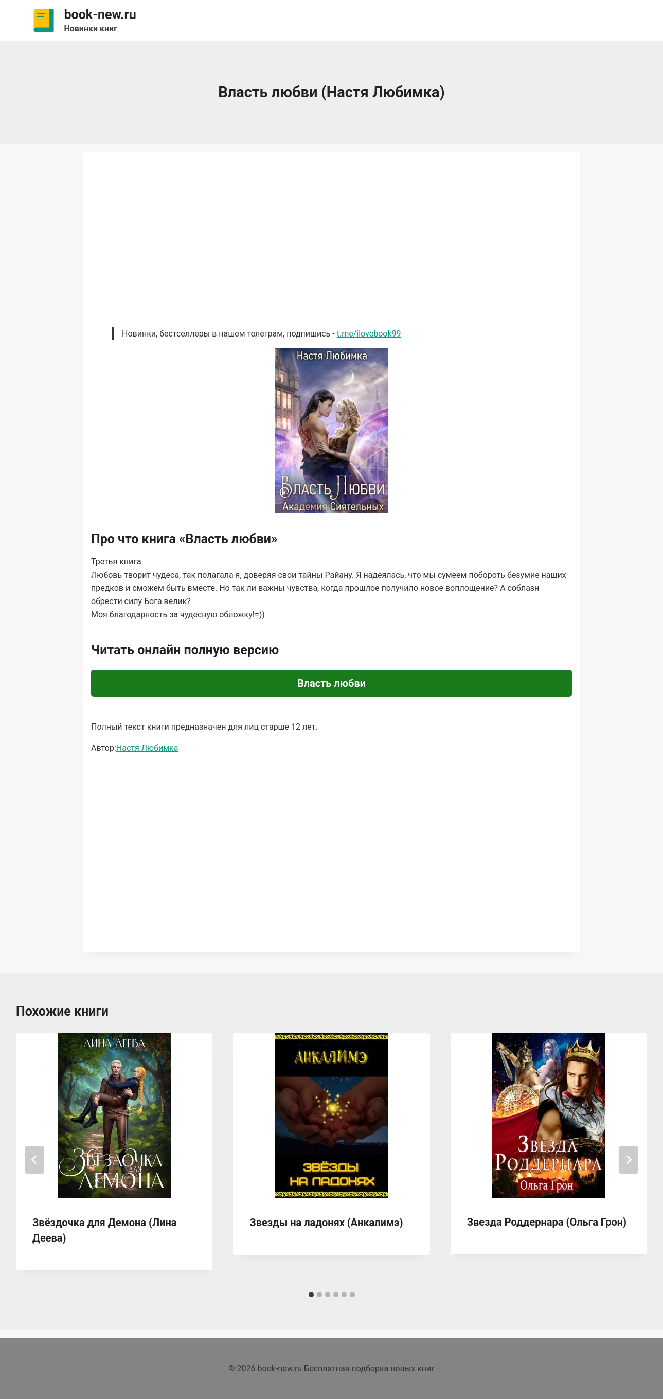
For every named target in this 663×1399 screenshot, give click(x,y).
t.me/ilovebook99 (369, 334)
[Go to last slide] (34, 1160)
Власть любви (331, 683)
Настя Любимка (147, 748)
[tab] (311, 1294)
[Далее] (628, 1160)
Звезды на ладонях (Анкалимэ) (326, 1222)
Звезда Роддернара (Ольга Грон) (546, 1222)
